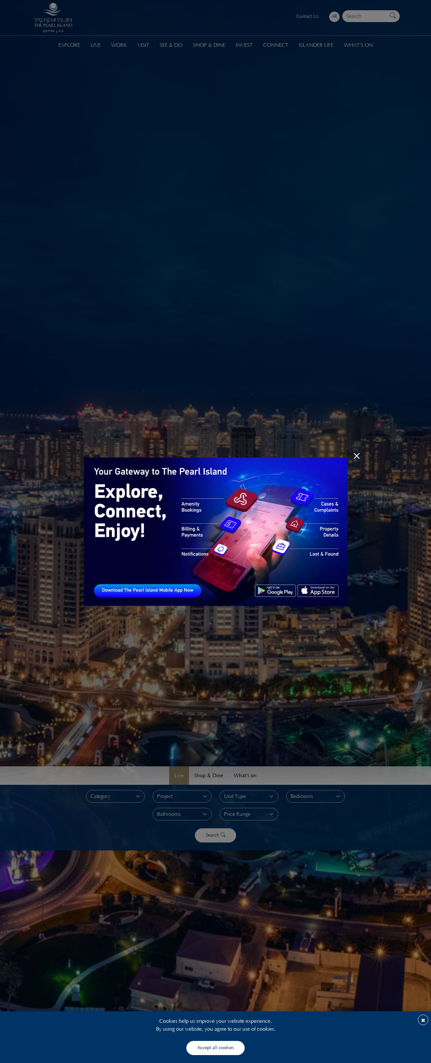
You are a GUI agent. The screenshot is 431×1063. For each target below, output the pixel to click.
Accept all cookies (215, 1047)
